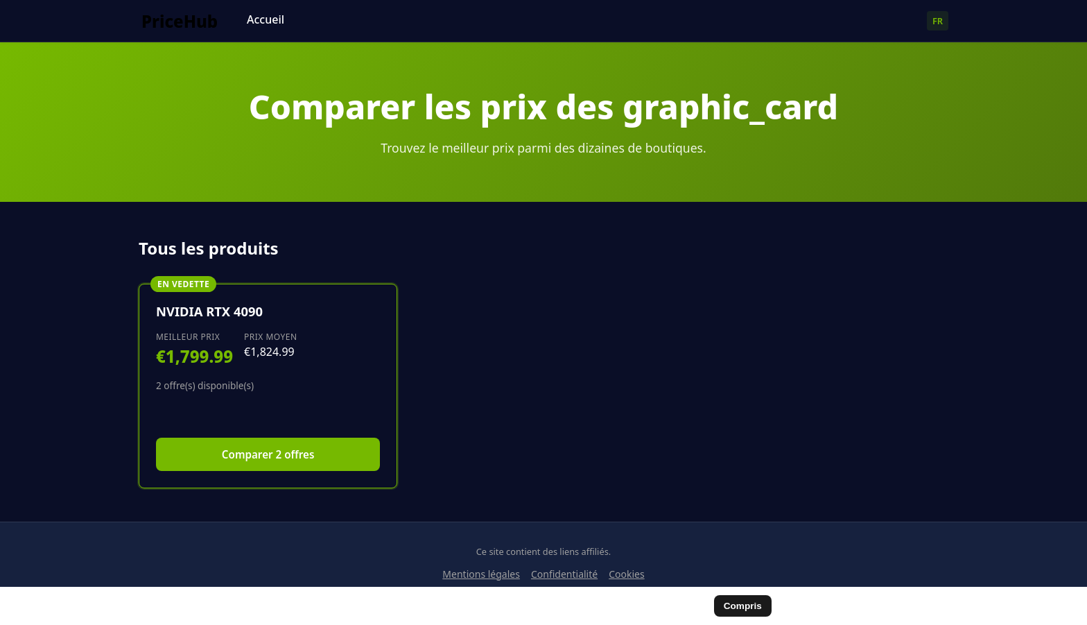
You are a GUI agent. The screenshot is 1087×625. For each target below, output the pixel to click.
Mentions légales (481, 574)
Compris (743, 606)
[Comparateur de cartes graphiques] (187, 21)
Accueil (265, 19)
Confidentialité (564, 574)
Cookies (626, 574)
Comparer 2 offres (268, 454)
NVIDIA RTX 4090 (209, 311)
